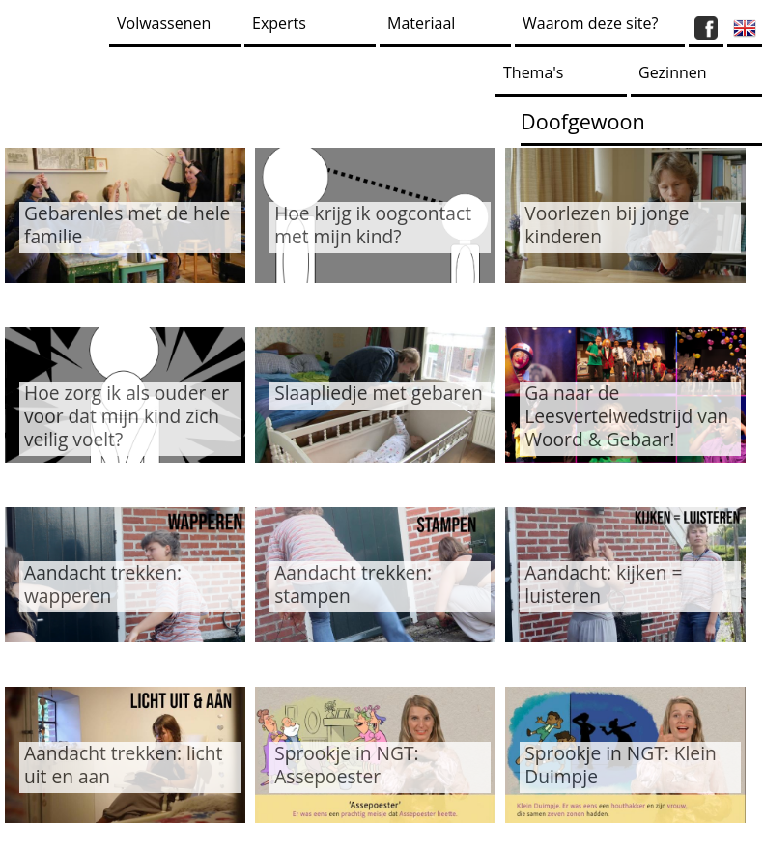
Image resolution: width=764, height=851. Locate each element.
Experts (279, 23)
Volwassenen (164, 23)
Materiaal (421, 23)
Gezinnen (672, 72)
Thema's (533, 72)
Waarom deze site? (590, 23)
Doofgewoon (583, 121)
